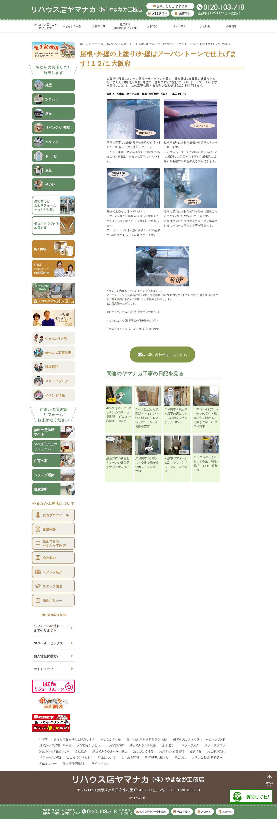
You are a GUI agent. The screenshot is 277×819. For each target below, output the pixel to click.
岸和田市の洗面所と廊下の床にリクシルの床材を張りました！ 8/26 (176, 415)
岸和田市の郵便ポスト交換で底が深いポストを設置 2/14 (147, 464)
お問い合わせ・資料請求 (170, 6)
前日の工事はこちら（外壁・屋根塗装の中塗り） (133, 312)
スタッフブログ (215, 745)
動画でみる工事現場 (142, 745)
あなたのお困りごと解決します (45, 26)
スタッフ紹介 (178, 26)
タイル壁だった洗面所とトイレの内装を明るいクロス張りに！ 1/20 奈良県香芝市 (147, 417)
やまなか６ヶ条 (72, 26)
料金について (107, 757)
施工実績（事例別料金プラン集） (125, 26)
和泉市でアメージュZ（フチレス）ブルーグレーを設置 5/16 (176, 464)
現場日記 (153, 26)
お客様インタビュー (90, 745)
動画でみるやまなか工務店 (110, 751)
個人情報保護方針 (47, 656)
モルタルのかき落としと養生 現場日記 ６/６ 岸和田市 (205, 463)
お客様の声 (98, 26)
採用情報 (231, 26)
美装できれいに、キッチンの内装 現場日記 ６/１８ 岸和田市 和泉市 (118, 414)
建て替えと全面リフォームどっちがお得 (199, 739)
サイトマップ (43, 668)
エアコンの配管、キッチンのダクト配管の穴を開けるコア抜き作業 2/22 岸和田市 (205, 417)
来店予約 (182, 13)
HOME (43, 739)
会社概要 (205, 26)
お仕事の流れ (216, 751)
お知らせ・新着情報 (171, 751)
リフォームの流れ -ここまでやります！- (52, 628)
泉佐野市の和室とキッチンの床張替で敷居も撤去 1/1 (118, 462)
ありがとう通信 (143, 751)
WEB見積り (157, 13)
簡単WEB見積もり (157, 757)
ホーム (84, 44)
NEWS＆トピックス (48, 643)
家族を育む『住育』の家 (54, 751)
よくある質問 (130, 757)
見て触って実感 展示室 (55, 745)
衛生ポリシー (48, 763)
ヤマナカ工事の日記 (105, 44)
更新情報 (196, 751)
